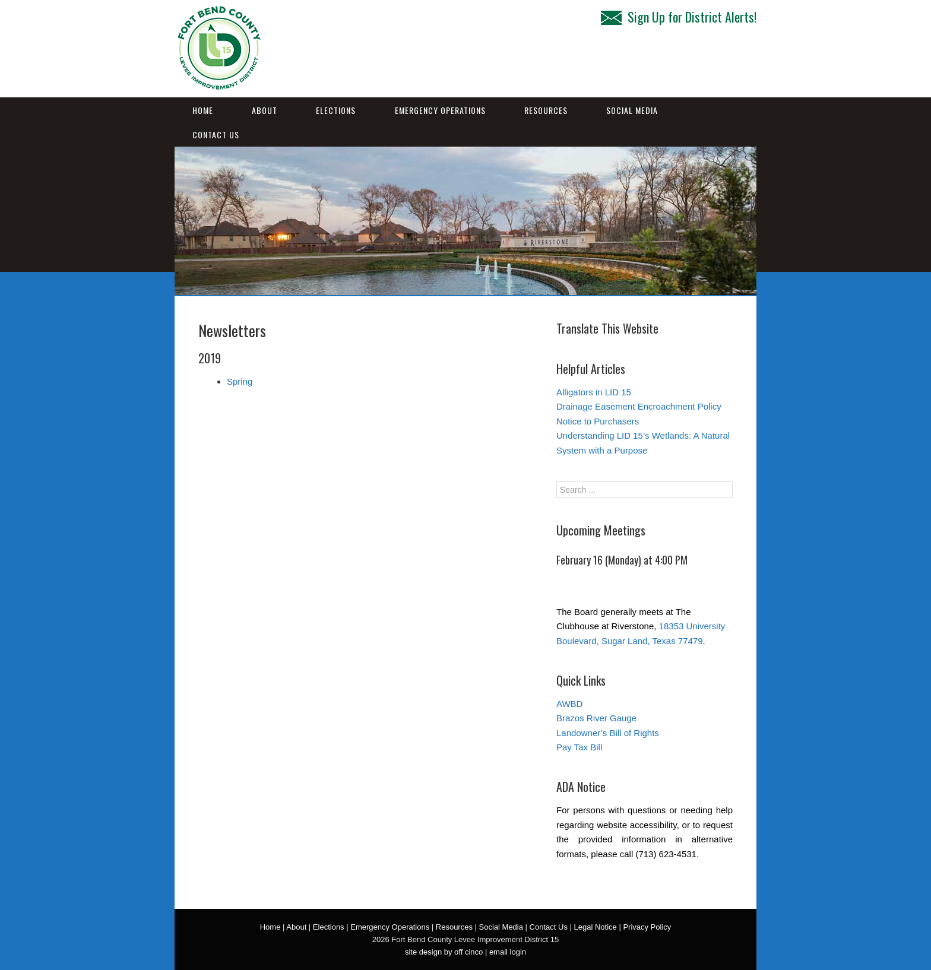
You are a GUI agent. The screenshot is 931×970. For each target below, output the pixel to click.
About (264, 110)
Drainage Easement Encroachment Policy (638, 406)
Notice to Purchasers (597, 421)
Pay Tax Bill (579, 747)
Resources (546, 110)
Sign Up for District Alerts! (678, 16)
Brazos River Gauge (596, 718)
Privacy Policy (647, 927)
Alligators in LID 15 (593, 392)
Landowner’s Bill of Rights (607, 733)
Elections (336, 110)
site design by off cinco (444, 951)
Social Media (632, 110)
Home (202, 110)
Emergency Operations (440, 110)
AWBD (569, 704)
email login (507, 951)
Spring (239, 381)
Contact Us (215, 134)
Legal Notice (595, 927)
